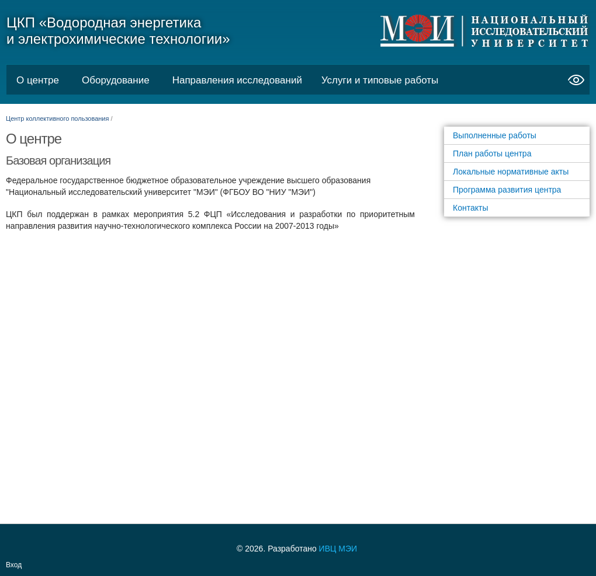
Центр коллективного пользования (57, 118)
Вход (14, 565)
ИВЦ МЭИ (338, 548)
